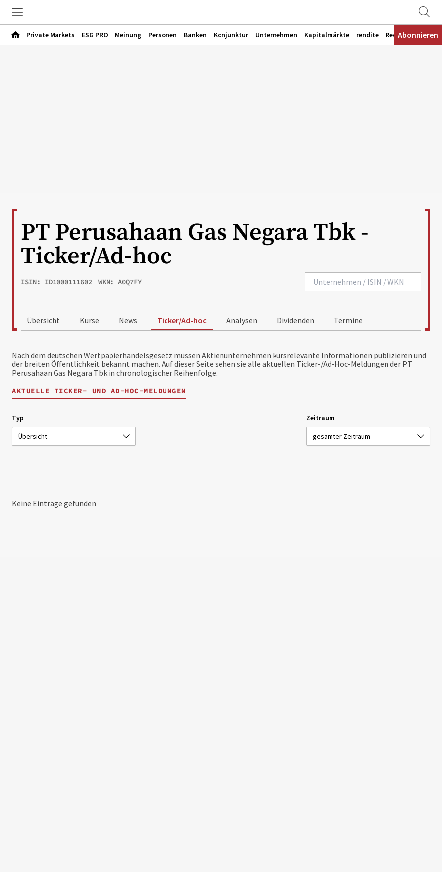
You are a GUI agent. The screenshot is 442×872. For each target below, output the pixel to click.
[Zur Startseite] (221, 12)
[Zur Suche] (424, 12)
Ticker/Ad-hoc (182, 320)
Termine (348, 320)
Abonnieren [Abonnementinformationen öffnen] (418, 35)
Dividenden (295, 320)
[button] (17, 12)
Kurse (89, 320)
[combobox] (363, 281)
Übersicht (43, 320)
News (128, 320)
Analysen (241, 320)
